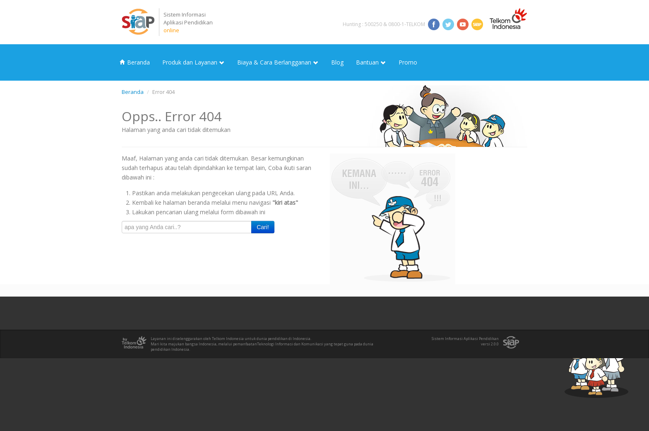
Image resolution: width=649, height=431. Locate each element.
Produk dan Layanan (193, 62)
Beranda (135, 62)
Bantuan (371, 62)
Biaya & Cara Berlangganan (278, 62)
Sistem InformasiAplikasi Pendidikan (188, 22)
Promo (408, 62)
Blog (337, 62)
